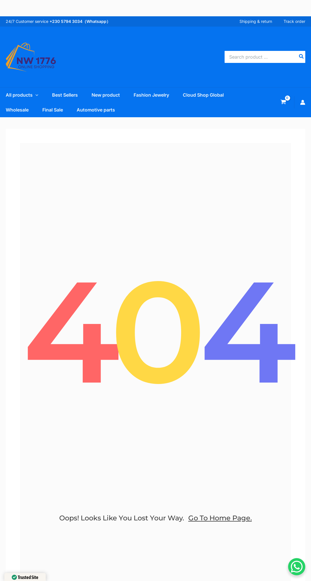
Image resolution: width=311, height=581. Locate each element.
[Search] (301, 57)
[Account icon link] (302, 102)
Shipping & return (255, 21)
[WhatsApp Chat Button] (296, 566)
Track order (294, 21)
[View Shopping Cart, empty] (283, 103)
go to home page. (220, 518)
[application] (35, 94)
